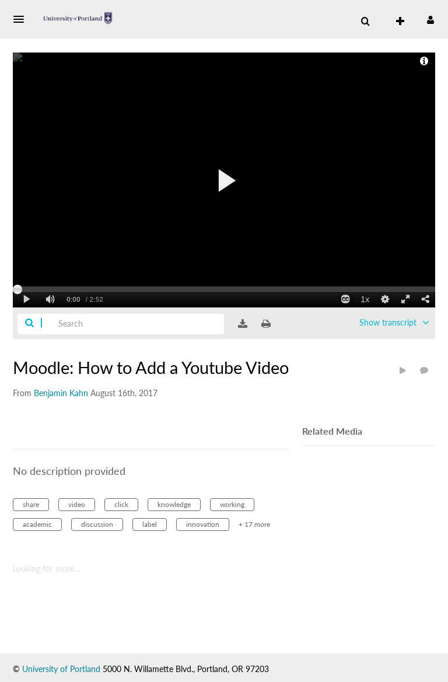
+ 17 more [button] (254, 524)
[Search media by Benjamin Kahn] (61, 393)
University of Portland (61, 669)
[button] (22, 19)
